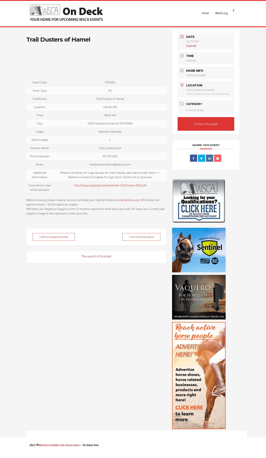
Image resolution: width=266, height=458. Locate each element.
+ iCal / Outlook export (141, 236)
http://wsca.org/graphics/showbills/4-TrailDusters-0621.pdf (110, 185)
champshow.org (128, 200)
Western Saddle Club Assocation (59, 445)
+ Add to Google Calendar (54, 236)
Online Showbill (196, 75)
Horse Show (195, 110)
